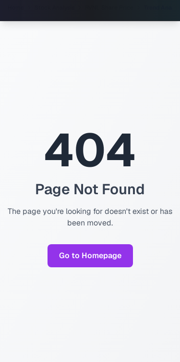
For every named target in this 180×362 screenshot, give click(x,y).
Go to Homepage (90, 255)
